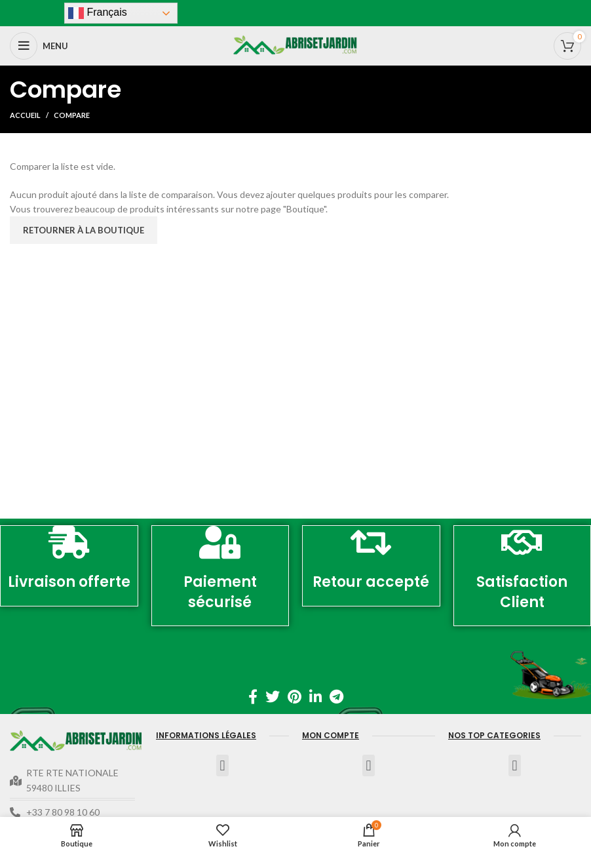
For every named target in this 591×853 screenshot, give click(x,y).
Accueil (25, 115)
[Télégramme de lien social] (336, 696)
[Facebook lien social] (252, 696)
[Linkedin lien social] (315, 696)
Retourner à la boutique (83, 230)
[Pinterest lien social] (294, 696)
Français (97, 13)
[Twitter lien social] (272, 696)
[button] (222, 765)
